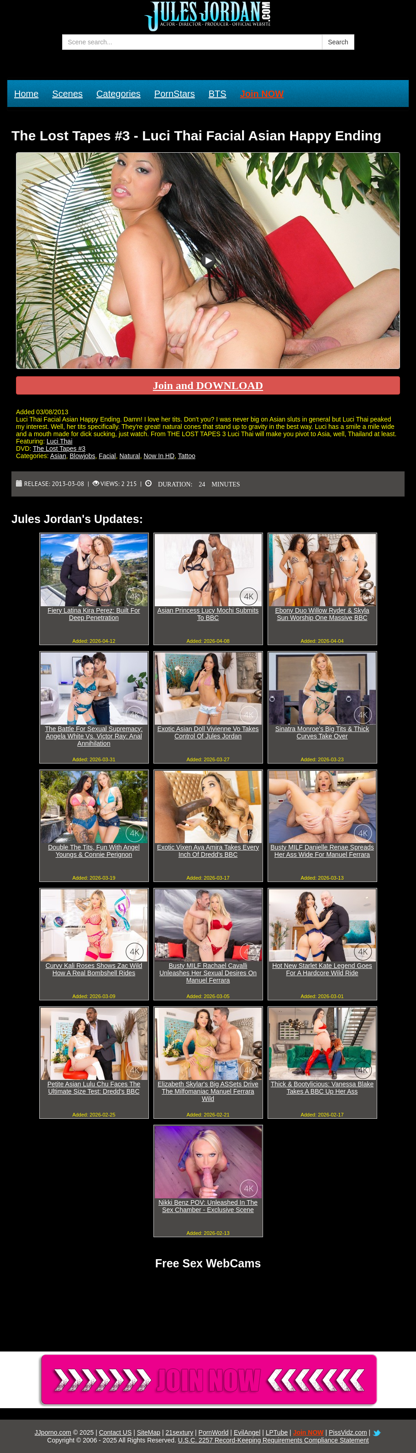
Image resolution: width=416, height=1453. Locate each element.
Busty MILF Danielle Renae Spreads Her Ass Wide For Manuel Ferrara (322, 851)
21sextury (179, 1432)
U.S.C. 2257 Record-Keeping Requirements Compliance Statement (273, 1440)
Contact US (115, 1432)
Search (338, 42)
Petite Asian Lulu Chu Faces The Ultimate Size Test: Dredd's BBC (94, 1087)
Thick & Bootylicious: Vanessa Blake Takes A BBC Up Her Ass (322, 1087)
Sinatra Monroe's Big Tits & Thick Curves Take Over (322, 732)
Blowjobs (82, 455)
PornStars (174, 94)
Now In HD (158, 455)
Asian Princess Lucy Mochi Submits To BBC (208, 614)
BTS (217, 94)
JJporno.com (53, 1432)
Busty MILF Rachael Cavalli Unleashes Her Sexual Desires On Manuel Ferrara (208, 973)
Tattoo (186, 455)
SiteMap (148, 1432)
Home (26, 94)
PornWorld (214, 1432)
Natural (129, 455)
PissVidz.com (348, 1432)
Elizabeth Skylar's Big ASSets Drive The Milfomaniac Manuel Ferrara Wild (208, 1091)
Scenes (67, 94)
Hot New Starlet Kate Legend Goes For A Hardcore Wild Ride (322, 969)
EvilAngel (247, 1432)
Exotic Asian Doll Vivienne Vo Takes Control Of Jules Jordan (207, 732)
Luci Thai (60, 441)
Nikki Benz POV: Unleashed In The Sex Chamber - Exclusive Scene (208, 1206)
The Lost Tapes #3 (59, 448)
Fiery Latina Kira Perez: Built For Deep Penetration (93, 614)
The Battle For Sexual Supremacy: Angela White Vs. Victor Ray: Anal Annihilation (94, 736)
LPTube (277, 1432)
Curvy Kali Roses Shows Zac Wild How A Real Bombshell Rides (94, 969)
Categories (118, 94)
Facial (107, 455)
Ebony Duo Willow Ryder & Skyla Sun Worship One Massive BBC (322, 614)
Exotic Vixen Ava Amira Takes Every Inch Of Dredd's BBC (208, 851)
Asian (58, 455)
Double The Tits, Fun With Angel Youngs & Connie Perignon (94, 851)
